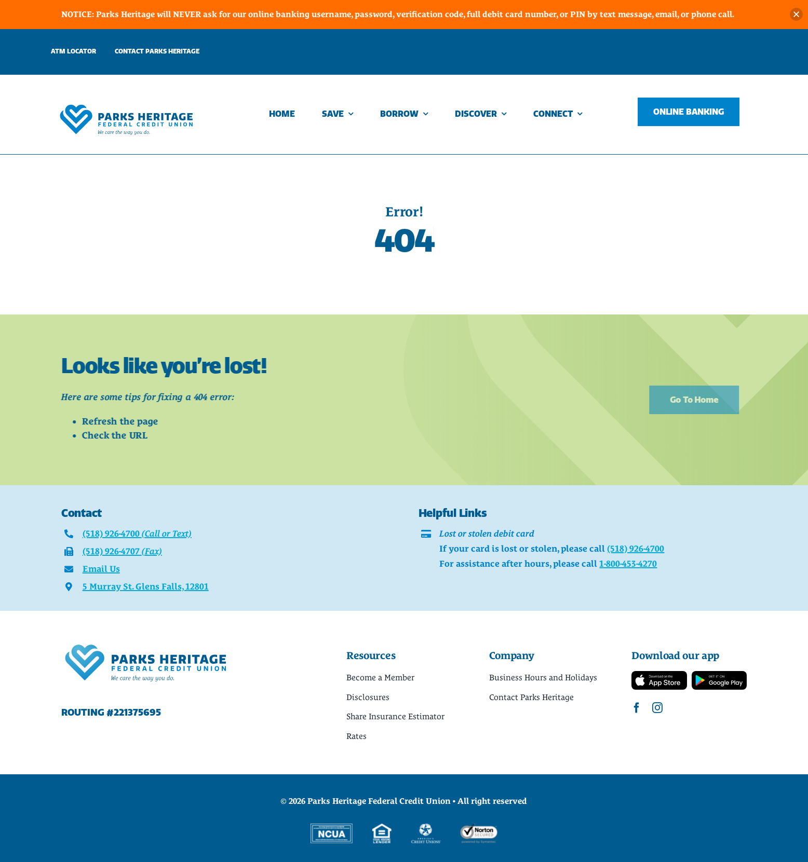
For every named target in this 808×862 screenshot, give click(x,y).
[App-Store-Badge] (659, 675)
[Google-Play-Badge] (719, 675)
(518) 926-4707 (122, 551)
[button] (796, 14)
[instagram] (657, 708)
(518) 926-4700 (137, 533)
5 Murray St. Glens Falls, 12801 (146, 586)
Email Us (101, 569)
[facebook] (636, 708)
